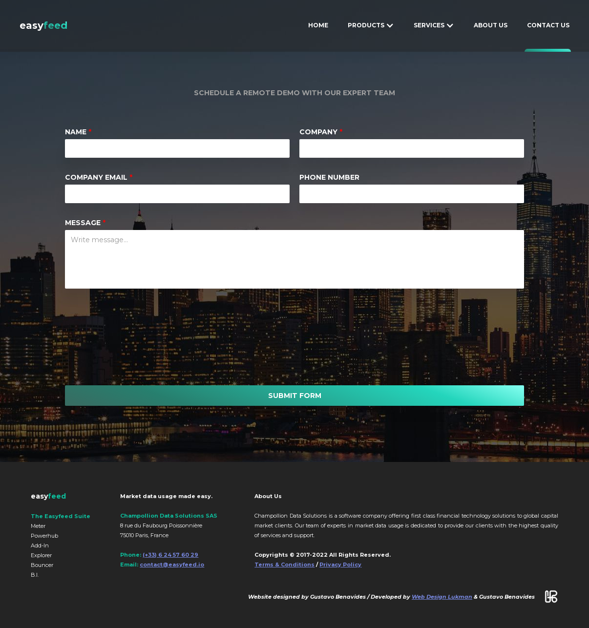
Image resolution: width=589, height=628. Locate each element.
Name (78, 131)
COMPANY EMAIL (98, 177)
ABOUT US (490, 25)
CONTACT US (548, 25)
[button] (371, 25)
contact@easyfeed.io (172, 564)
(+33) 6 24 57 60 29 (170, 554)
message (85, 222)
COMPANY (320, 131)
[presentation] (292, 337)
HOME (318, 25)
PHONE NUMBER (329, 177)
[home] (43, 25)
